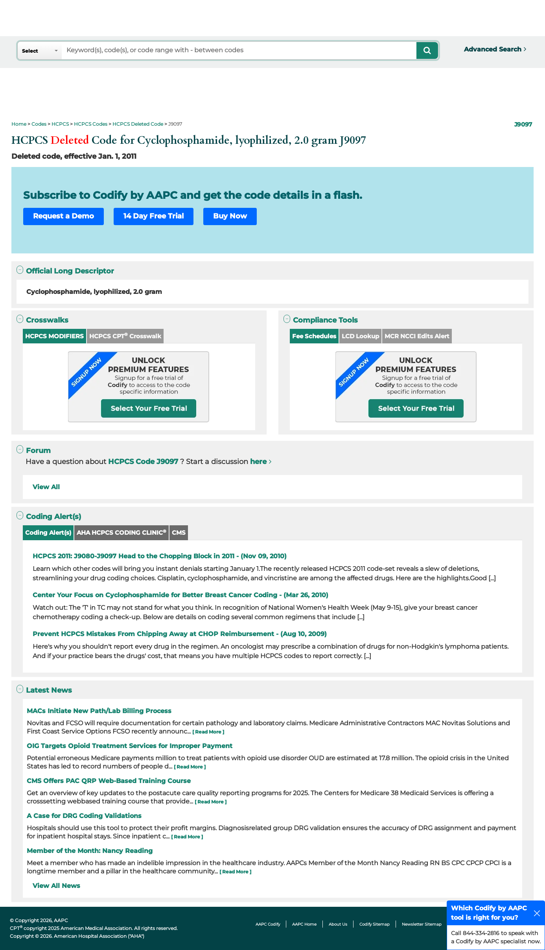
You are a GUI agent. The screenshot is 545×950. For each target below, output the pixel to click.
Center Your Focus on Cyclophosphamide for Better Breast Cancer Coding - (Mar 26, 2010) (180, 595)
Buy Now (230, 216)
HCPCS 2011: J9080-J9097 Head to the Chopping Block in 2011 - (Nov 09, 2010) (160, 556)
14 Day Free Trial (153, 216)
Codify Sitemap (374, 924)
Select (30, 51)
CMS (179, 532)
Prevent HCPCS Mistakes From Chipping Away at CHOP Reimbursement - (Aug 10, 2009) (180, 634)
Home (18, 124)
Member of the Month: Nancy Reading (90, 851)
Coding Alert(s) (48, 532)
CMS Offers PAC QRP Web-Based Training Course (109, 781)
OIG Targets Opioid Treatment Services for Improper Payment (129, 746)
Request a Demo (63, 216)
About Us (338, 924)
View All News (56, 885)
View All (46, 487)
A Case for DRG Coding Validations (84, 816)
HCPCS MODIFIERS (54, 336)
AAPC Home (304, 924)
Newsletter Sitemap (422, 924)
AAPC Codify (268, 924)
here (258, 461)
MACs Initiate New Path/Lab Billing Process (99, 711)
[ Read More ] (208, 732)
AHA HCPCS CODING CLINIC (121, 532)
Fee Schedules (314, 336)
